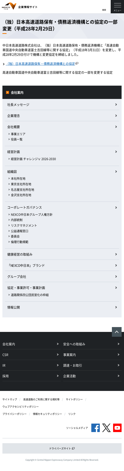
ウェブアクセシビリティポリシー (20, 406)
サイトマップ (9, 399)
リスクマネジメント (24, 225)
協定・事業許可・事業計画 (26, 287)
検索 (104, 9)
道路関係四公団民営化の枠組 (30, 295)
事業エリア (18, 134)
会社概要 (13, 126)
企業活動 (69, 376)
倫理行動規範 (19, 242)
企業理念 (13, 115)
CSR (5, 354)
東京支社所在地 (21, 184)
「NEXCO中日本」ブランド (26, 265)
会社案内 (17, 92)
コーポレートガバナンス (24, 207)
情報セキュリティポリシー (47, 414)
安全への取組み (74, 344)
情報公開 (13, 307)
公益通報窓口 (19, 231)
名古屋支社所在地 (22, 189)
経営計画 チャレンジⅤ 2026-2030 (33, 159)
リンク (72, 414)
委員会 (15, 236)
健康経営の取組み (19, 254)
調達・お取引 (72, 365)
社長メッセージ (18, 104)
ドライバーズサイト (62, 448)
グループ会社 (16, 276)
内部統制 (17, 220)
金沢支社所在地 (21, 195)
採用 (5, 376)
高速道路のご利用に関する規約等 (41, 399)
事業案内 (69, 354)
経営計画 (13, 151)
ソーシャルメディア (77, 428)
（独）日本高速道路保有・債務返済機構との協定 (40, 63)
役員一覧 (17, 139)
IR (3, 365)
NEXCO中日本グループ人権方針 (32, 214)
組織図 (12, 171)
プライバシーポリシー (14, 414)
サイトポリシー (74, 399)
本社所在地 (18, 178)
